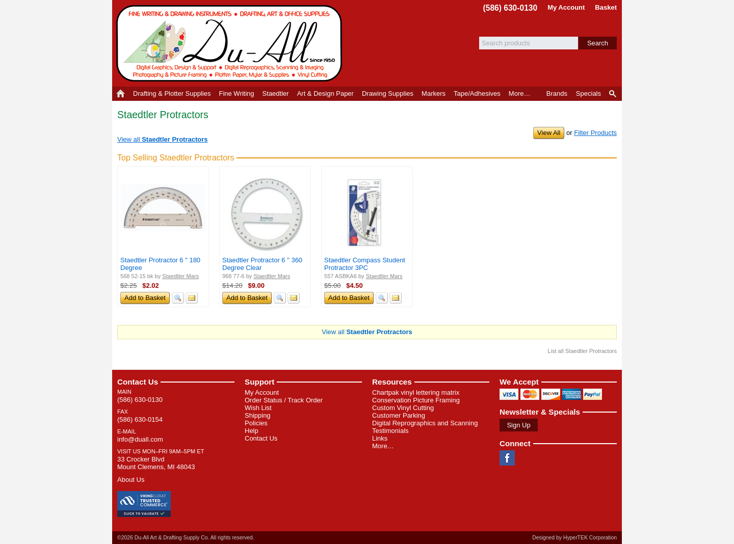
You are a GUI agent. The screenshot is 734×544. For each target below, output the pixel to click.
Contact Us (137, 381)
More (520, 93)
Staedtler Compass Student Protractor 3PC (364, 263)
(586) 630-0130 (510, 8)
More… (383, 446)
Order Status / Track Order (284, 400)
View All (548, 133)
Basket (606, 7)
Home (120, 94)
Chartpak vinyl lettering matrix (415, 392)
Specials (588, 93)
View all (162, 139)
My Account (566, 7)
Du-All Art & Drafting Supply (231, 43)
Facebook (507, 458)
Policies (256, 423)
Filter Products (595, 133)
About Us (130, 479)
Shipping (258, 415)
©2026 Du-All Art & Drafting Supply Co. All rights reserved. (185, 537)
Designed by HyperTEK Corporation (574, 537)
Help (251, 430)
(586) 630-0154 (140, 419)
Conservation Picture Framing (416, 400)
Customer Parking (398, 415)
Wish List (258, 408)
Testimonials (390, 430)
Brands (556, 93)
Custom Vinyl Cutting (403, 408)
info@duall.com (140, 439)
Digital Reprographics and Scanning (425, 423)
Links (379, 438)
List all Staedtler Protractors (582, 351)
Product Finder (613, 94)
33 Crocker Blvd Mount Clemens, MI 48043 (156, 463)
